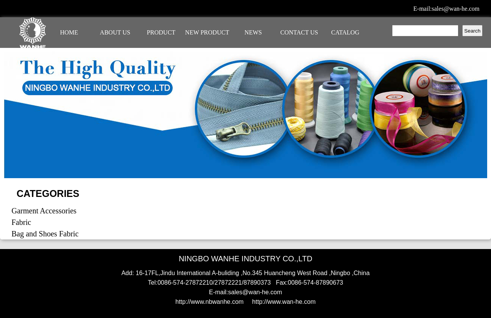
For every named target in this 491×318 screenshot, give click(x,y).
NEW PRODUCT (207, 32)
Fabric (21, 222)
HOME (69, 32)
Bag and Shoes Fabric (45, 233)
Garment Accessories (44, 211)
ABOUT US (115, 32)
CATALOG (345, 32)
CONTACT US (299, 32)
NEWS (253, 32)
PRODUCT (161, 32)
